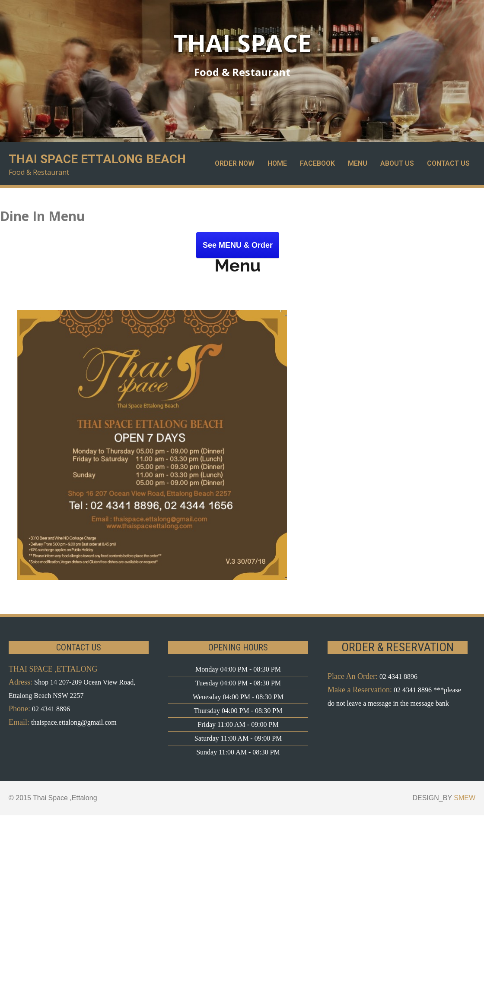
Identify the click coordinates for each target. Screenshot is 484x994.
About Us (397, 163)
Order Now (235, 163)
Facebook (317, 163)
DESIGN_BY (443, 798)
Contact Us (448, 163)
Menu (357, 163)
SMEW (464, 798)
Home (277, 163)
